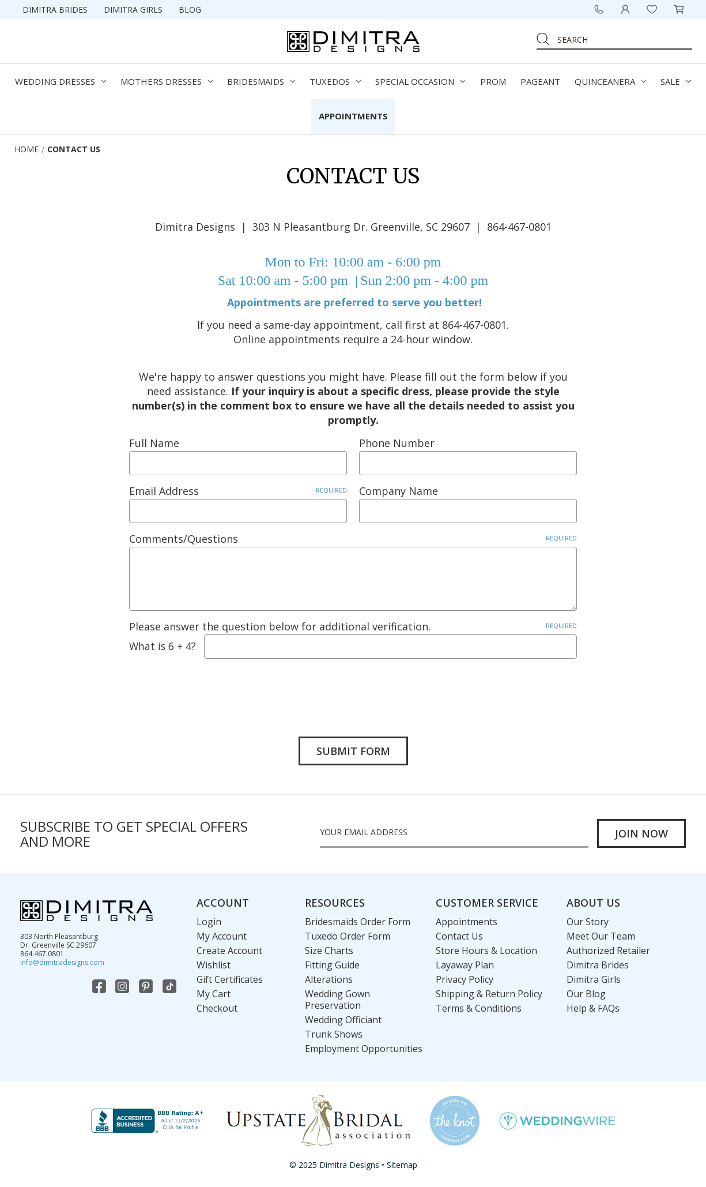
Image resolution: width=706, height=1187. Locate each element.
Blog (190, 9)
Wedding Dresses (60, 81)
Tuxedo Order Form (347, 936)
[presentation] (216, 689)
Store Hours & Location (486, 951)
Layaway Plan (465, 965)
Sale (675, 81)
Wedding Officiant (343, 1020)
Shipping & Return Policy (489, 994)
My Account (222, 936)
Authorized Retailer (608, 951)
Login (209, 922)
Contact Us (459, 936)
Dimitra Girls (133, 9)
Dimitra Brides (55, 9)
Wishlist (214, 965)
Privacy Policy (464, 980)
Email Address (238, 491)
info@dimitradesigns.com (62, 963)
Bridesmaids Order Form (357, 922)
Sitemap (402, 1165)
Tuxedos (335, 81)
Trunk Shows (334, 1034)
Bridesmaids (261, 81)
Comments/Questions (353, 539)
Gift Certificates (230, 980)
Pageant (540, 81)
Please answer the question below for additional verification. (353, 626)
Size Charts (329, 951)
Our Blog (586, 994)
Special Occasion (420, 81)
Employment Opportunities (363, 1049)
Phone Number (397, 443)
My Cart (214, 994)
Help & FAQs (593, 1008)
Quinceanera (610, 81)
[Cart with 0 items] (679, 9)
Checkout (217, 1008)
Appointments (353, 116)
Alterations (329, 980)
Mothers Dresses (166, 81)
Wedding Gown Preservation (337, 1000)
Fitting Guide (332, 965)
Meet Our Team (601, 936)
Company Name (398, 491)
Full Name (154, 443)
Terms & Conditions (479, 1008)
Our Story (588, 922)
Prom (493, 81)
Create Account (229, 951)
